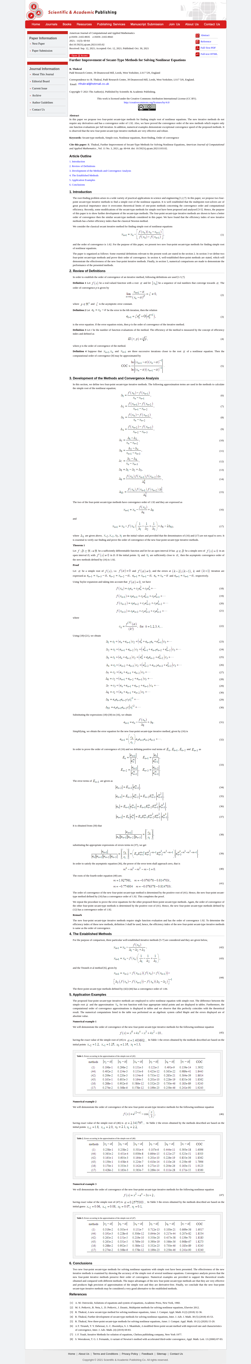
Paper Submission (42, 50)
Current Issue (39, 88)
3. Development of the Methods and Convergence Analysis (100, 170)
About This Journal (43, 74)
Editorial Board (41, 81)
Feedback (147, 1353)
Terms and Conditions (105, 1353)
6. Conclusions (77, 184)
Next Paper (38, 43)
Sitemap (161, 1353)
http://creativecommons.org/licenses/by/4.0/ (147, 102)
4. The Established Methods (84, 175)
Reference (203, 41)
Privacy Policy (129, 1353)
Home (71, 1353)
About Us (84, 1353)
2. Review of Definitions (82, 166)
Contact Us (38, 109)
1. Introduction (77, 161)
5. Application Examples (82, 180)
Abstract (202, 35)
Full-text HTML (206, 53)
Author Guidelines (42, 102)
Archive (36, 95)
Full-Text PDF (205, 47)
